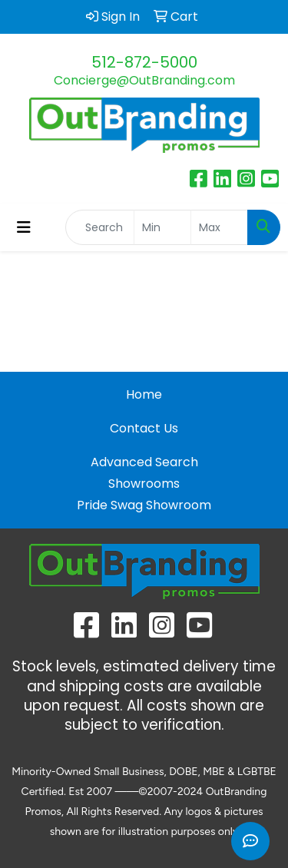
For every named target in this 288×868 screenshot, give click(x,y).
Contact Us (144, 428)
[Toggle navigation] (24, 227)
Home (144, 394)
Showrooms (144, 483)
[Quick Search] (99, 227)
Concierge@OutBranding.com (144, 80)
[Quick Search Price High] (219, 227)
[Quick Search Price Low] (162, 227)
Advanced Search (144, 462)
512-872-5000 (144, 62)
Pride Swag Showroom (144, 505)
